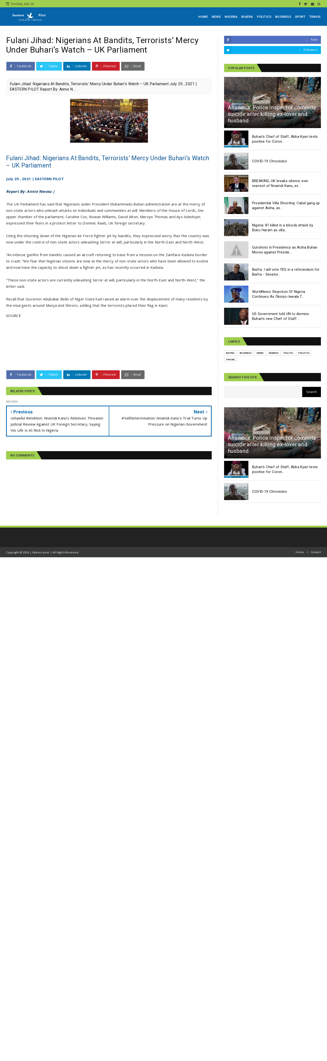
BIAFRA (247, 17)
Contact (316, 552)
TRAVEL (315, 17)
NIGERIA (231, 17)
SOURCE (13, 315)
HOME (203, 17)
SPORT (300, 17)
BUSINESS (283, 17)
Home (300, 552)
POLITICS (264, 17)
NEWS (216, 17)
